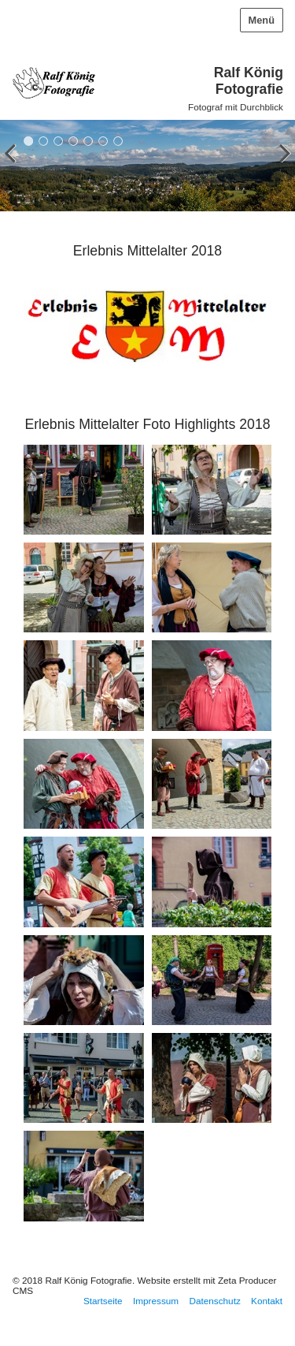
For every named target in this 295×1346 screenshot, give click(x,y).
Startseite (103, 1301)
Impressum (156, 1301)
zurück (16, 169)
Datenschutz (214, 1301)
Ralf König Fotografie (248, 81)
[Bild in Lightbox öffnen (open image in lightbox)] (84, 490)
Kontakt (266, 1301)
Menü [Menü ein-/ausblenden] (262, 20)
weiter (279, 169)
